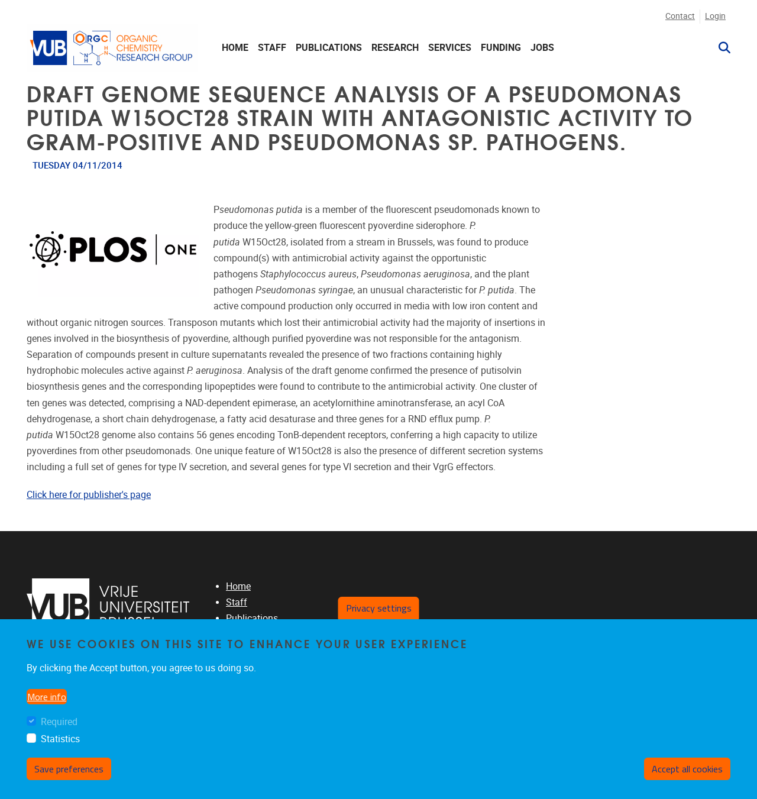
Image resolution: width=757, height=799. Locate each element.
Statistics (60, 739)
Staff (272, 47)
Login (715, 16)
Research (395, 47)
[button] (719, 48)
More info (46, 697)
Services (449, 47)
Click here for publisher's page (89, 494)
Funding (501, 47)
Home (235, 47)
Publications (329, 47)
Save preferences (68, 769)
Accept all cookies (687, 769)
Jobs (542, 47)
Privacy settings (379, 608)
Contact (680, 16)
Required (59, 721)
